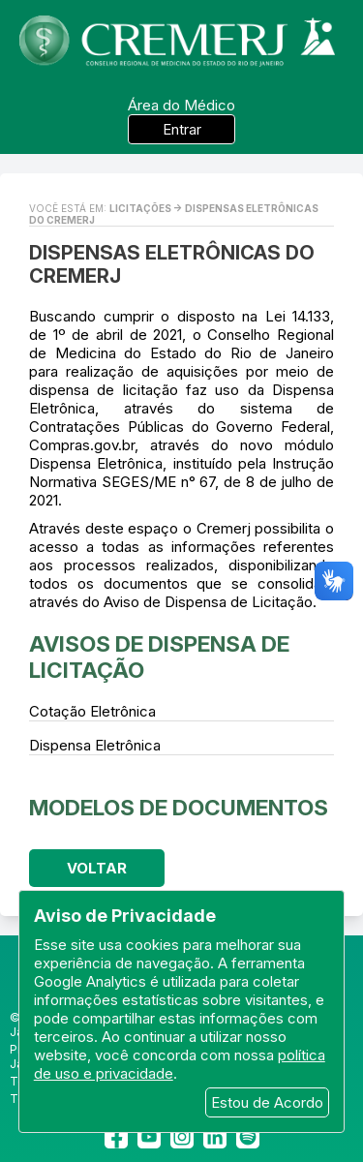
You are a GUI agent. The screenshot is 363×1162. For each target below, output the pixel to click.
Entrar (182, 129)
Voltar (97, 868)
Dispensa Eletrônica (95, 745)
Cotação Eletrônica (92, 711)
